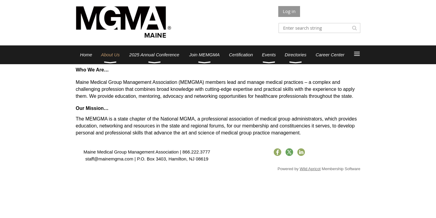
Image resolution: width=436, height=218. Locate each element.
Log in (289, 11)
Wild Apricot (310, 169)
